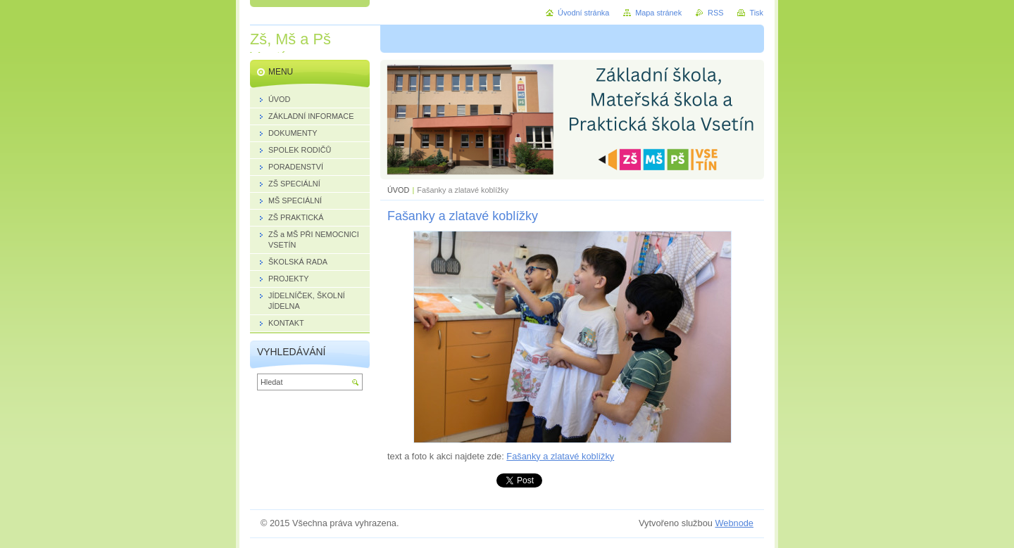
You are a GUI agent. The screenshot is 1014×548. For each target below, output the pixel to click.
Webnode (734, 523)
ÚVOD (398, 190)
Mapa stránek (658, 12)
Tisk (756, 12)
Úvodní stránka (583, 12)
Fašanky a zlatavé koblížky (560, 456)
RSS (715, 12)
